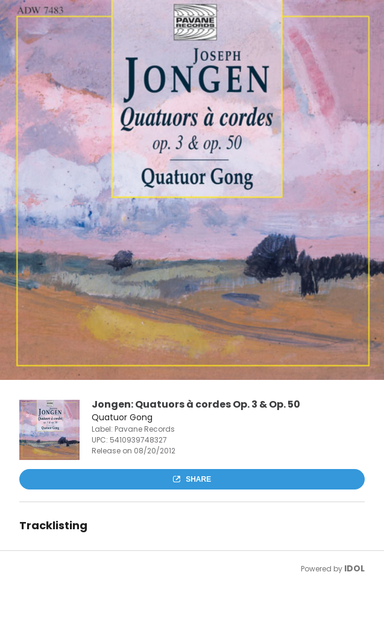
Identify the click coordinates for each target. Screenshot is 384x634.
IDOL (354, 568)
